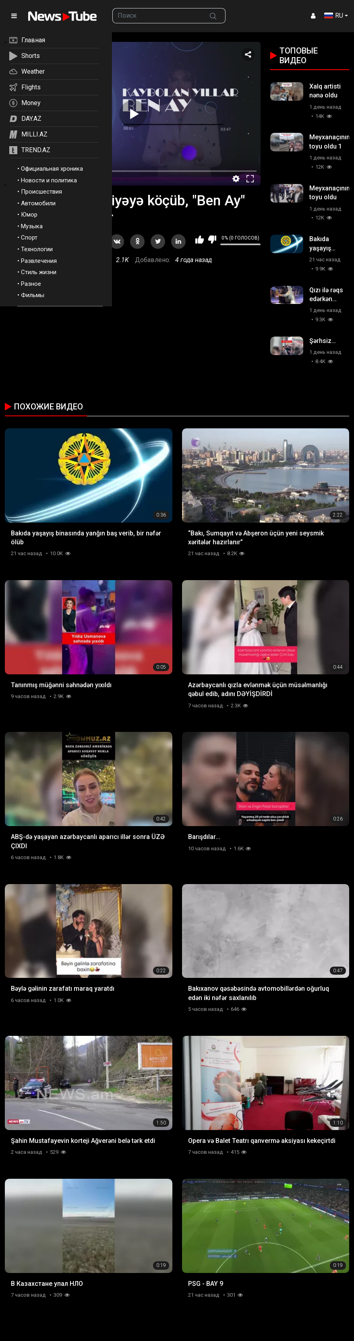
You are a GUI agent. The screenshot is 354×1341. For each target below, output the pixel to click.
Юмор (29, 214)
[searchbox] (156, 15)
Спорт (29, 237)
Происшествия (41, 191)
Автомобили (38, 203)
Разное (31, 283)
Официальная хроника (52, 168)
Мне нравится (199, 240)
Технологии (37, 249)
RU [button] (333, 15)
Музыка (32, 226)
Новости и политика (49, 180)
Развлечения (39, 260)
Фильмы (32, 295)
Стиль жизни (38, 272)
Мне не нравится (212, 240)
